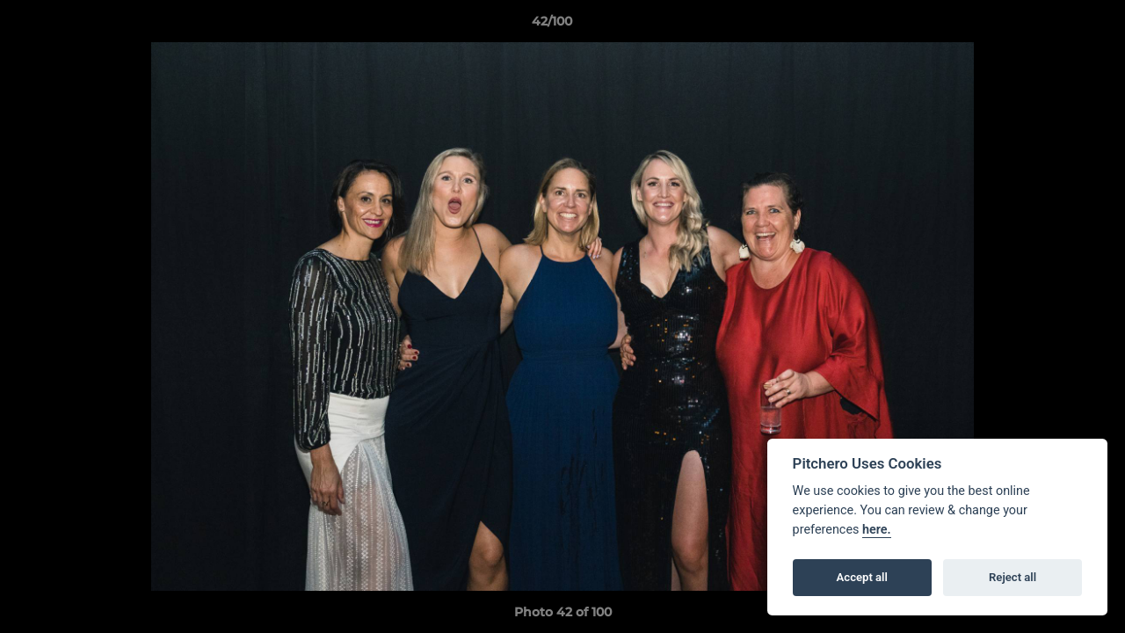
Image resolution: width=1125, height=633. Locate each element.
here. (876, 529)
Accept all (862, 577)
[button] (1051, 25)
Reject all (1012, 577)
